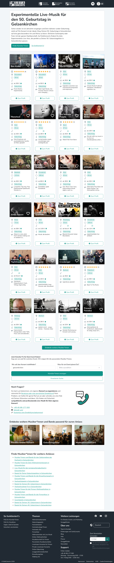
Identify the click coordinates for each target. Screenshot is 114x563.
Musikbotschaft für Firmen (40, 539)
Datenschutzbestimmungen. (101, 548)
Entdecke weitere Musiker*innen (57, 348)
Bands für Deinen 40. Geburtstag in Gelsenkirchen (33, 505)
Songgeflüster (65, 522)
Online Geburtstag (38, 549)
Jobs (62, 536)
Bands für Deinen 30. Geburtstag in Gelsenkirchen (33, 502)
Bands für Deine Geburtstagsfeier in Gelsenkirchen (33, 473)
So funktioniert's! (38, 46)
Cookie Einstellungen (106, 561)
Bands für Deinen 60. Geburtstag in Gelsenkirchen (33, 484)
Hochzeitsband (37, 525)
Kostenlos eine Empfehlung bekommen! (28, 412)
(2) (68, 226)
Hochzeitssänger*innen (39, 527)
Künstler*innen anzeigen (57, 373)
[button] (100, 4)
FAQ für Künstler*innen (11, 520)
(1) (68, 131)
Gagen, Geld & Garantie (11, 525)
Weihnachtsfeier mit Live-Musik (42, 535)
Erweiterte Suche (57, 378)
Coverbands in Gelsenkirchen (25, 500)
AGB (96, 561)
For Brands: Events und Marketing (71, 520)
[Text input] (97, 539)
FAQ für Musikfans (10, 522)
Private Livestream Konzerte (41, 547)
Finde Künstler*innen (20, 46)
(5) (43, 131)
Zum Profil (21, 98)
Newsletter (64, 544)
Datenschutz (90, 561)
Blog (62, 534)
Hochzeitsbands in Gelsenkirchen (27, 481)
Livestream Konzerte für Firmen (42, 544)
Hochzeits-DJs (36, 530)
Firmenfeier (35, 532)
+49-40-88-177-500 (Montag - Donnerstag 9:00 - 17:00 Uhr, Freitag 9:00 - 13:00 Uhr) (72, 555)
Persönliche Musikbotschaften (41, 542)
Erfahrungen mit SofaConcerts (70, 532)
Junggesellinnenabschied (40, 552)
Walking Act (36, 557)
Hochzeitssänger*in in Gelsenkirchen (28, 486)
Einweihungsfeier (37, 554)
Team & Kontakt (66, 529)
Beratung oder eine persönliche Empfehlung (37, 393)
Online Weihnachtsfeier (39, 537)
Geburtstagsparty (37, 522)
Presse (63, 539)
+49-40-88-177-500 (22, 407)
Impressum (81, 561)
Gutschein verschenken (11, 527)
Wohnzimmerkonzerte (39, 520)
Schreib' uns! (18, 410)
